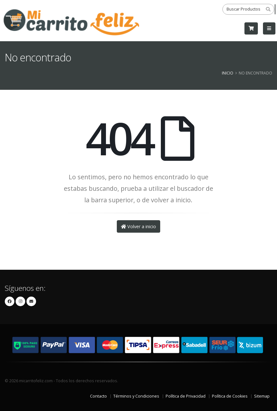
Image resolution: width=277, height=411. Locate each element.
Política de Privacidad (186, 396)
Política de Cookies (230, 396)
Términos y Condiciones (136, 396)
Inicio (227, 72)
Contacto (98, 396)
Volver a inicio (138, 226)
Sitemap (262, 396)
